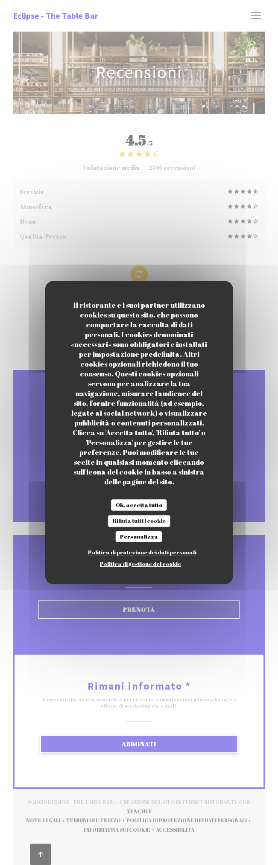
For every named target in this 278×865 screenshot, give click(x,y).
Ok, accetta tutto (139, 505)
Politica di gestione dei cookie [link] (140, 564)
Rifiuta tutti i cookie (139, 520)
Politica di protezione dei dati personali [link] (142, 552)
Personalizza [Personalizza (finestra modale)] (139, 536)
